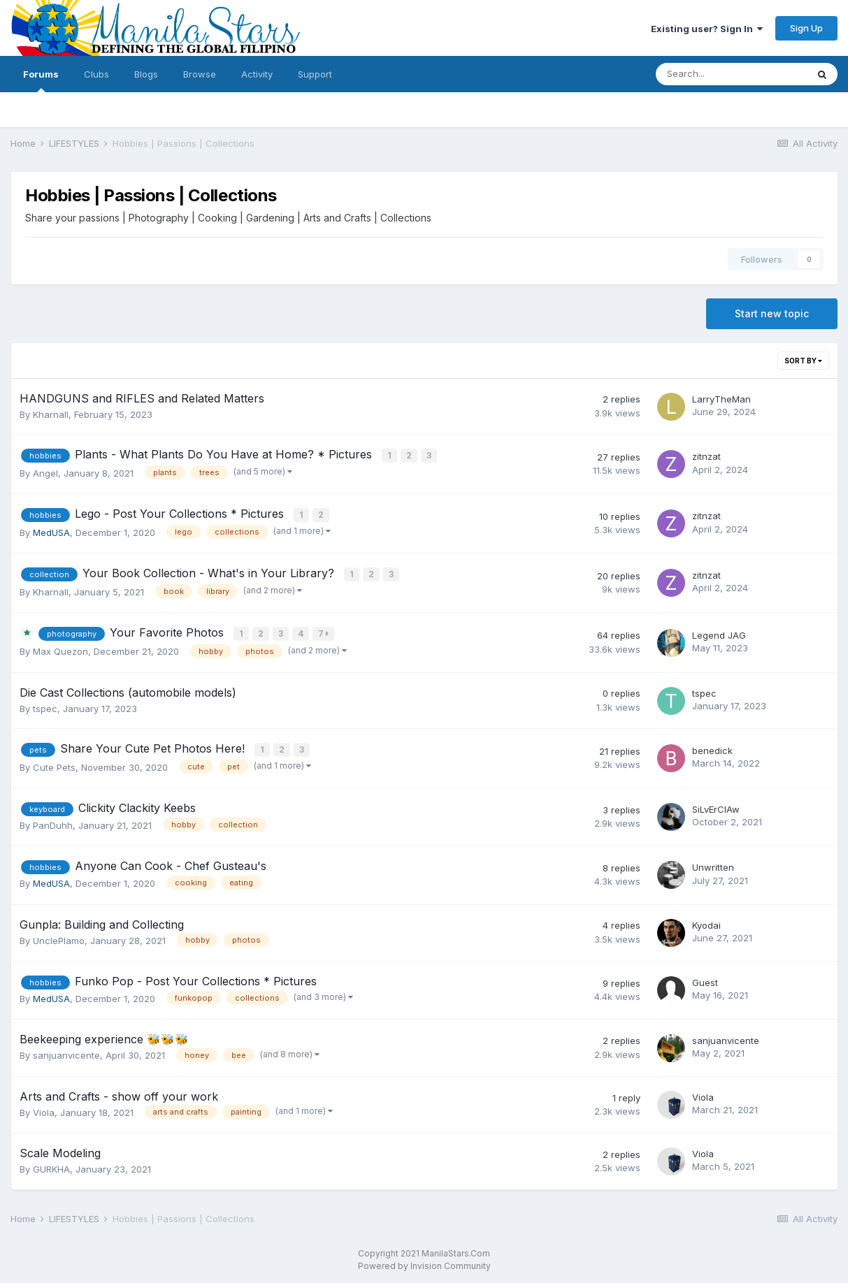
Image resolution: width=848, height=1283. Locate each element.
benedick (712, 747)
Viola (44, 1108)
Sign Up (806, 28)
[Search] (731, 74)
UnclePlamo (59, 936)
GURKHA (51, 1165)
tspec (45, 705)
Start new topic (772, 313)
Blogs (146, 74)
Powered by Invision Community (424, 1262)
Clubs (96, 74)
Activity (257, 74)
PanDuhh (53, 821)
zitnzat (706, 456)
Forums (41, 80)
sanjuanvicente (66, 1051)
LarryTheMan (721, 399)
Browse (199, 74)
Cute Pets (54, 763)
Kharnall (51, 414)
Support (315, 74)
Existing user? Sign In (707, 28)
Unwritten (713, 863)
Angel (45, 471)
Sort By (803, 360)
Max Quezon (60, 648)
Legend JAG (719, 631)
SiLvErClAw (716, 805)
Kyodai (706, 921)
